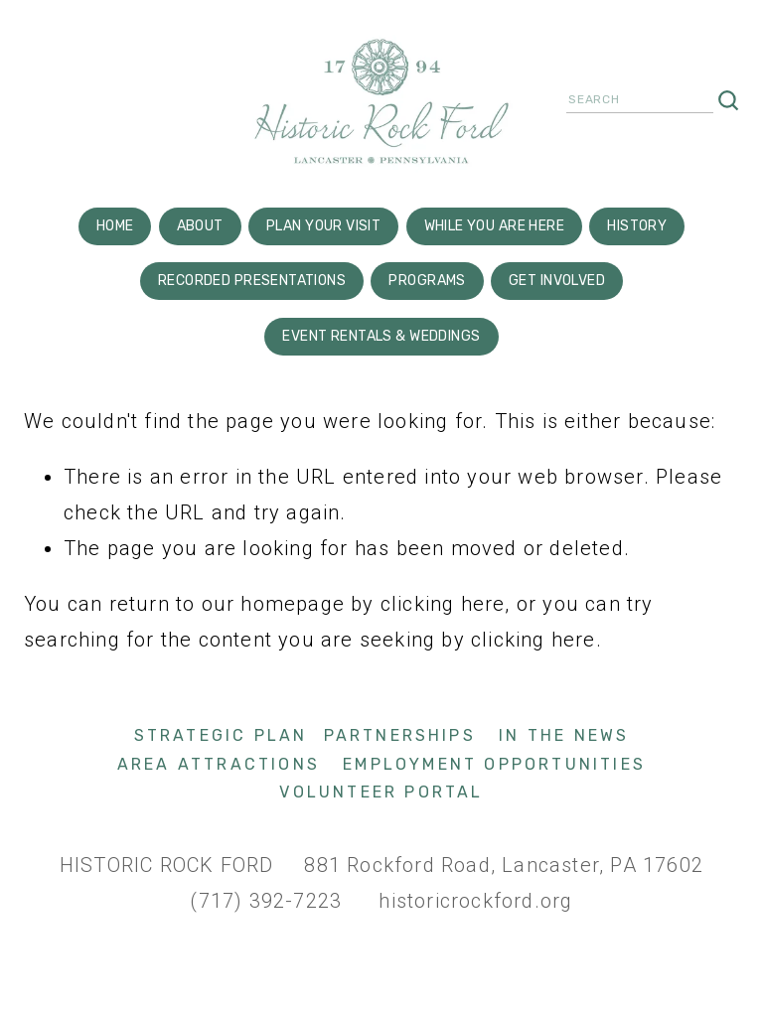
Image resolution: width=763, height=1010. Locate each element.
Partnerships (400, 735)
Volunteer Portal (381, 792)
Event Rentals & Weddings (381, 336)
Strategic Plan (221, 735)
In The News (564, 735)
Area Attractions (218, 764)
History (637, 225)
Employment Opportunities (494, 764)
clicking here (443, 604)
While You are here (494, 225)
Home (115, 225)
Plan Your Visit (323, 225)
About (200, 225)
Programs (426, 280)
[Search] (639, 102)
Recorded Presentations (252, 280)
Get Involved (557, 280)
